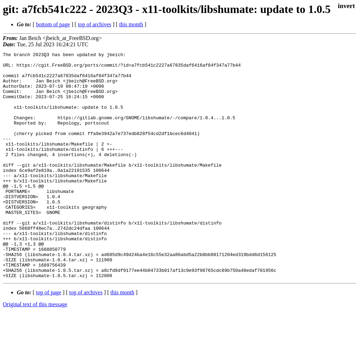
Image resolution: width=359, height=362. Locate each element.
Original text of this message (35, 350)
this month (131, 24)
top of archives (94, 24)
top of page (48, 338)
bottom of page (53, 24)
